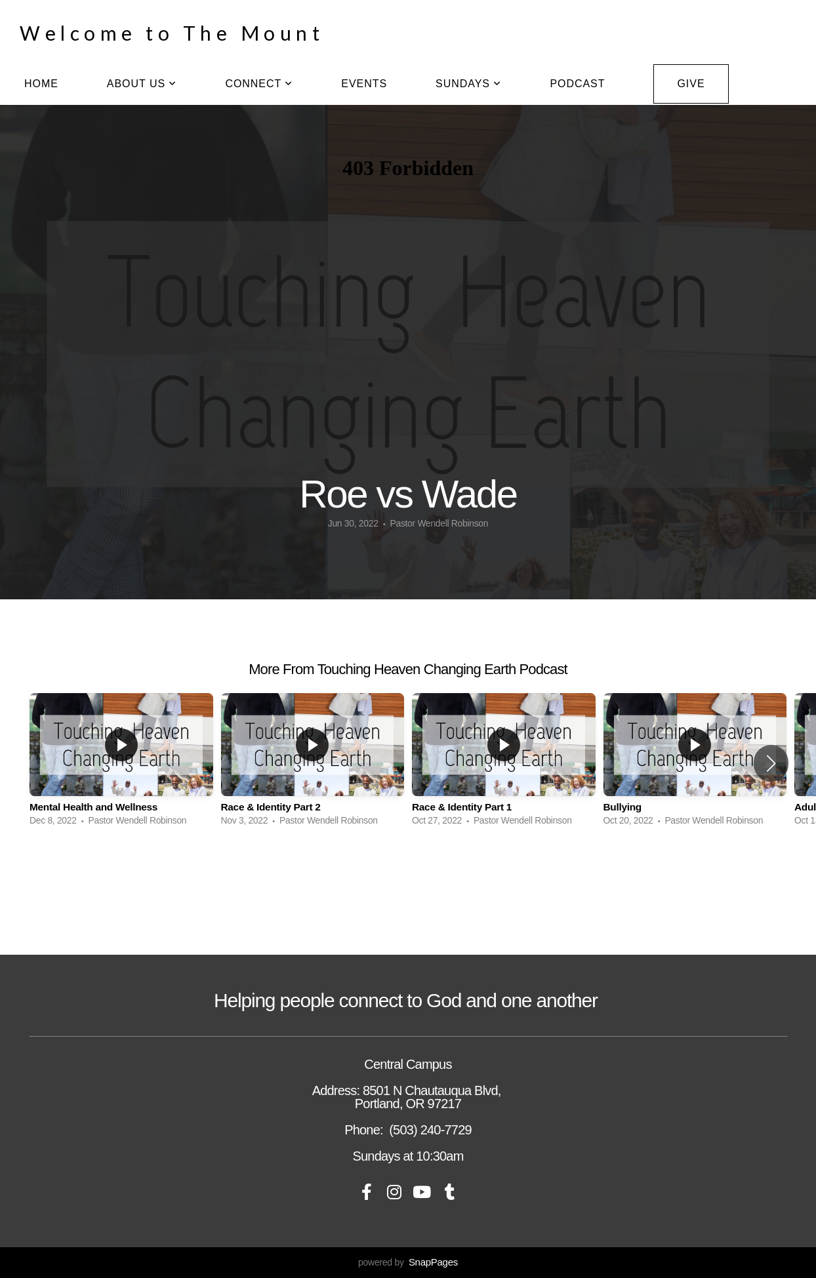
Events (364, 83)
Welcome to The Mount (172, 33)
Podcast (577, 83)
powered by (408, 1262)
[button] (771, 763)
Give (690, 83)
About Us (142, 83)
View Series (408, 869)
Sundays (468, 83)
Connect (259, 83)
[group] (121, 763)
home (41, 83)
